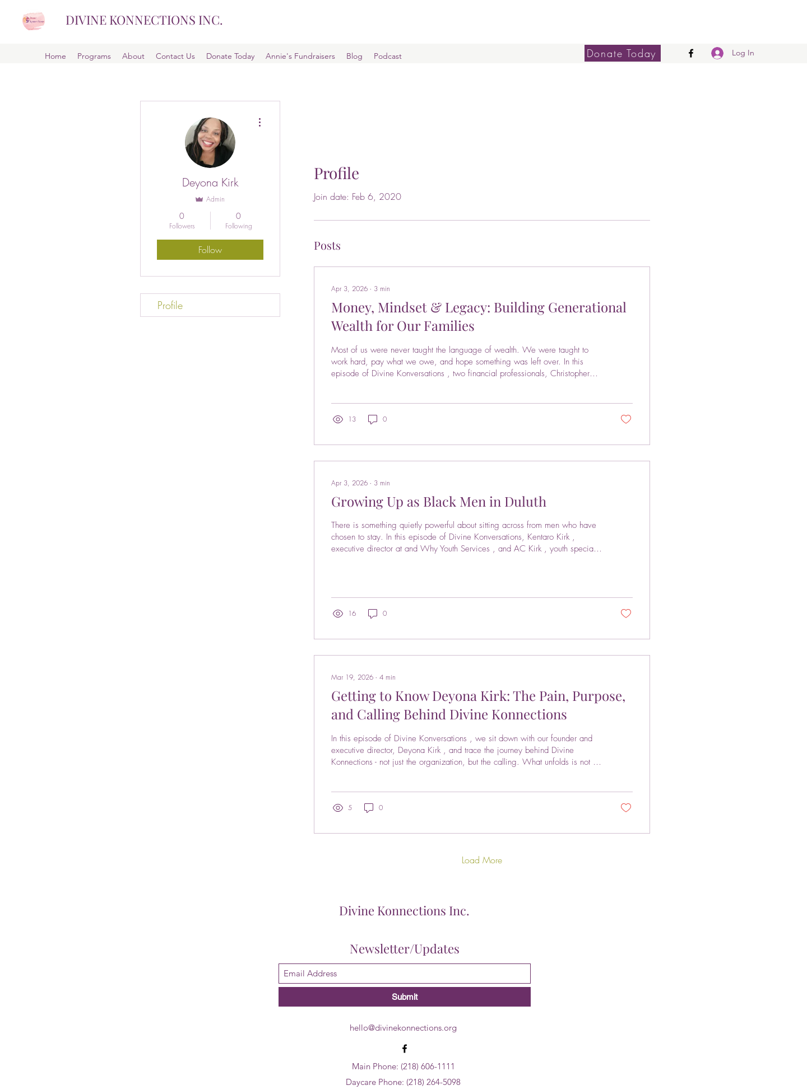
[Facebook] (691, 53)
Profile (170, 305)
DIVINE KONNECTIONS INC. (144, 19)
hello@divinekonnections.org (403, 1027)
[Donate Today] (623, 53)
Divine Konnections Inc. (404, 910)
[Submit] (405, 997)
